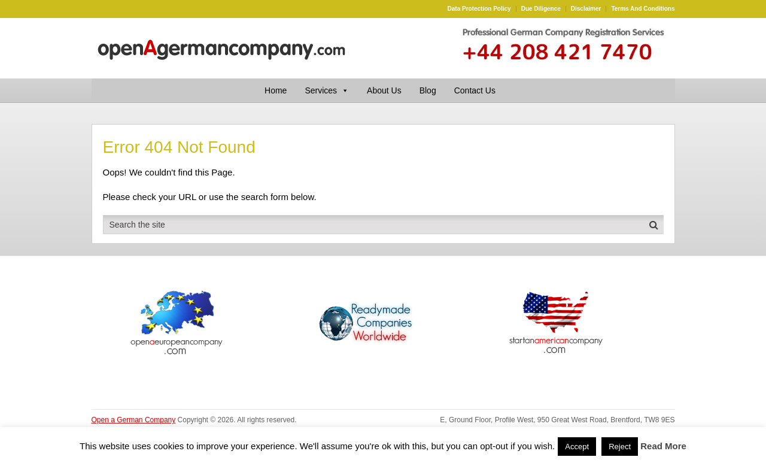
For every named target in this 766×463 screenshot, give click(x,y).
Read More (663, 446)
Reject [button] (620, 446)
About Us (384, 90)
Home (276, 90)
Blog (428, 90)
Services (327, 90)
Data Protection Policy (479, 9)
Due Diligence (541, 9)
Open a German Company (134, 420)
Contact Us (475, 90)
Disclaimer (586, 9)
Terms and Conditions (642, 9)
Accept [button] (577, 446)
